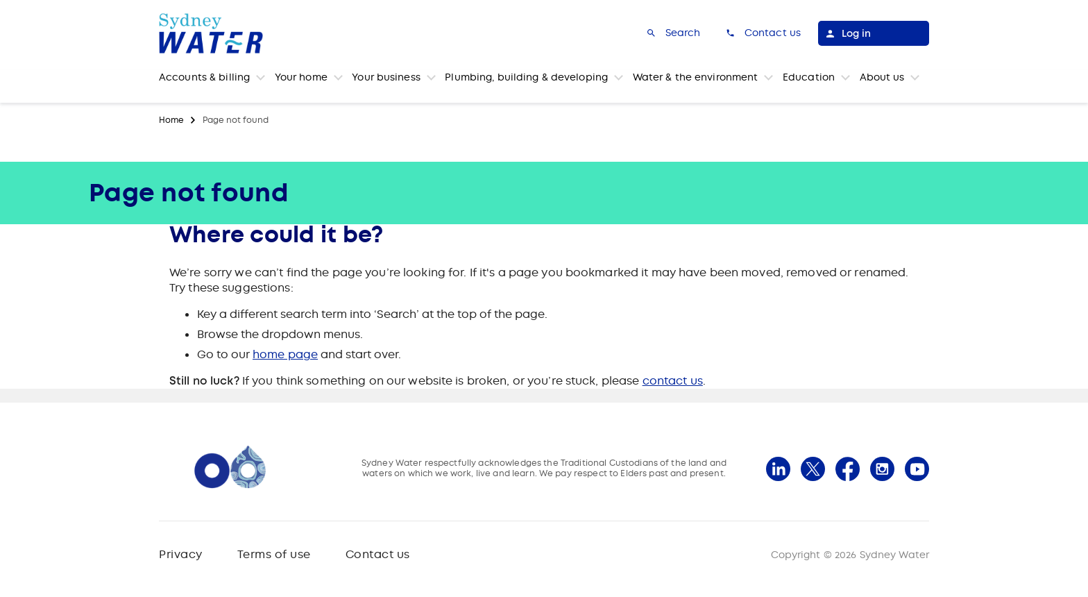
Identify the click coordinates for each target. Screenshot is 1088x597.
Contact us (378, 554)
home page (285, 354)
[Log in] (873, 33)
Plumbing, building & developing (526, 77)
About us (882, 77)
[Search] (672, 33)
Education (809, 77)
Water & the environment (695, 77)
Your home (301, 77)
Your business (386, 77)
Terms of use (274, 554)
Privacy (181, 554)
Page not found (236, 120)
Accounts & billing (204, 77)
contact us (673, 380)
